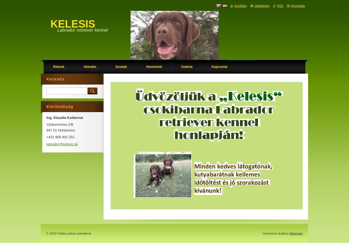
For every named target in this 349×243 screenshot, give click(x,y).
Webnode (296, 233)
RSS (280, 5)
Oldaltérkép (262, 5)
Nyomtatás (298, 5)
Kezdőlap (240, 5)
